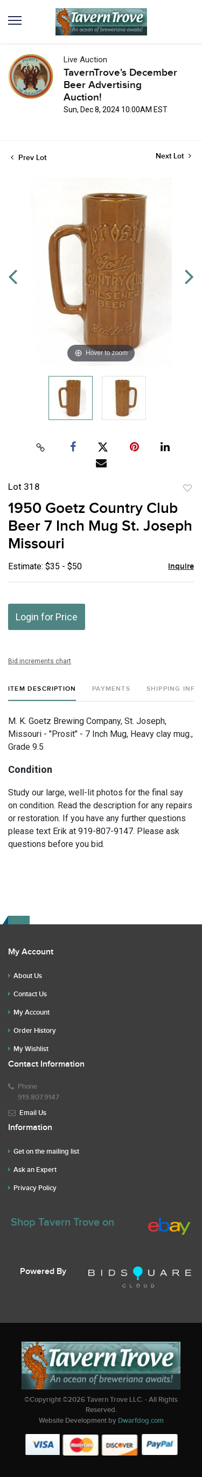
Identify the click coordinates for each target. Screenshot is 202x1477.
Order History (34, 1030)
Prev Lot (28, 157)
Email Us (32, 1113)
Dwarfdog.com (141, 1420)
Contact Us (30, 994)
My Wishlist (30, 1049)
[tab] (42, 693)
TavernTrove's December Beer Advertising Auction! (120, 85)
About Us (27, 976)
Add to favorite (187, 488)
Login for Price (47, 616)
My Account (31, 1012)
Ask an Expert (35, 1169)
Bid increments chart (39, 661)
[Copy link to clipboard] (40, 447)
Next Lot (173, 156)
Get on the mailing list (46, 1151)
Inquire (181, 566)
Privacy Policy (35, 1188)
